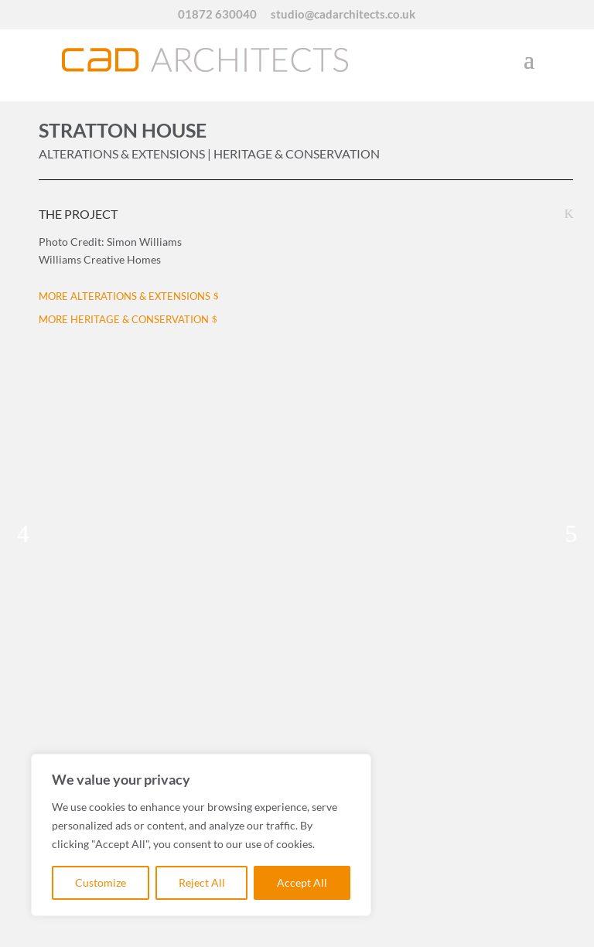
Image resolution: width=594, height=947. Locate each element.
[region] (201, 835)
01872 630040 (217, 15)
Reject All (202, 882)
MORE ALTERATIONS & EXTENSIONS (124, 296)
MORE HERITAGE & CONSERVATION (124, 319)
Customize (100, 882)
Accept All (302, 882)
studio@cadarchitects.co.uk (343, 15)
